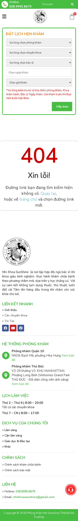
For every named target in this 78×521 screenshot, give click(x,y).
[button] (4, 17)
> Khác (6, 447)
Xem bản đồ (20, 384)
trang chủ (28, 199)
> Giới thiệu (9, 310)
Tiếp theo (62, 106)
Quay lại (48, 193)
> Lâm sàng (9, 430)
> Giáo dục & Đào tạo (16, 441)
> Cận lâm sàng (12, 436)
